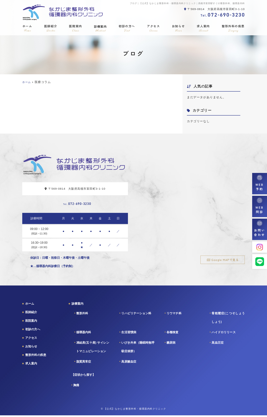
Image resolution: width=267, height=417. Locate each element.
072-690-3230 (77, 204)
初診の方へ (127, 28)
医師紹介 (50, 28)
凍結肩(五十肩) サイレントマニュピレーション (92, 348)
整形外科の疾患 (233, 28)
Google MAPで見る (224, 260)
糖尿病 (171, 344)
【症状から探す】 (83, 376)
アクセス (153, 28)
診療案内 (100, 28)
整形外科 (82, 315)
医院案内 (75, 28)
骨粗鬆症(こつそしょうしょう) (228, 319)
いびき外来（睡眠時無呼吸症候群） (137, 348)
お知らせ (178, 28)
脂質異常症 (83, 363)
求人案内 (203, 28)
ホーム (27, 28)
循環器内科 (83, 333)
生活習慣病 (128, 333)
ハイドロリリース (223, 333)
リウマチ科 (174, 315)
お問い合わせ (259, 232)
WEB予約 (260, 186)
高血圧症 (218, 344)
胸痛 (76, 386)
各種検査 (173, 333)
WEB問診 (260, 209)
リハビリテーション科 (136, 315)
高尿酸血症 (128, 363)
